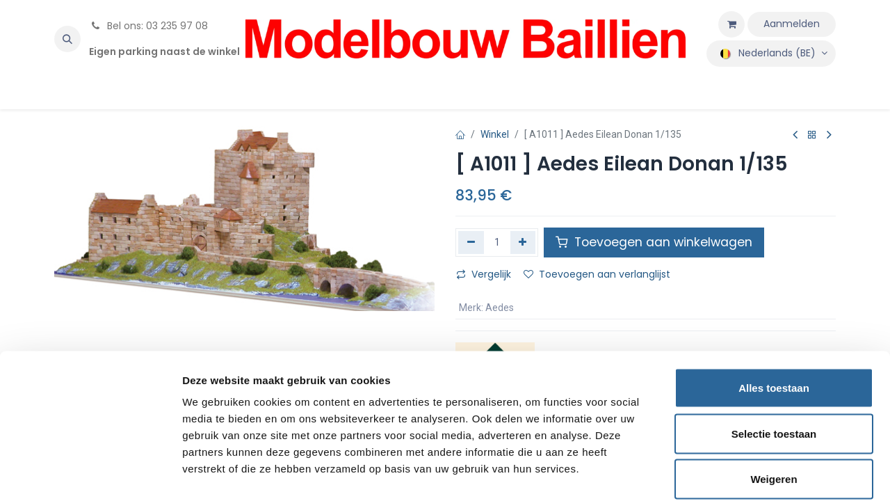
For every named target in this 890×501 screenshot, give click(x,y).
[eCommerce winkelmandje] (731, 24)
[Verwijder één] (471, 242)
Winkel (494, 134)
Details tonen (751, 473)
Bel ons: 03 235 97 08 (148, 26)
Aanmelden (791, 24)
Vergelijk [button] (483, 274)
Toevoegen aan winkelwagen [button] (654, 242)
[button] (67, 39)
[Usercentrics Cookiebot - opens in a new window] (90, 473)
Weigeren (773, 409)
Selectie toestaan (774, 364)
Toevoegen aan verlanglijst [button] (597, 274)
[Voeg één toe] (523, 242)
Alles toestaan (773, 318)
